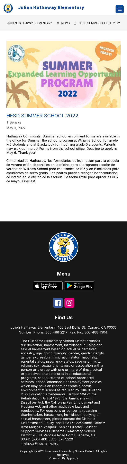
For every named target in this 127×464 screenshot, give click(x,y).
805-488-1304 (96, 332)
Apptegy (72, 458)
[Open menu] (120, 9)
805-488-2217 (56, 332)
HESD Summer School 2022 (99, 23)
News (65, 23)
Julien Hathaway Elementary (29, 23)
